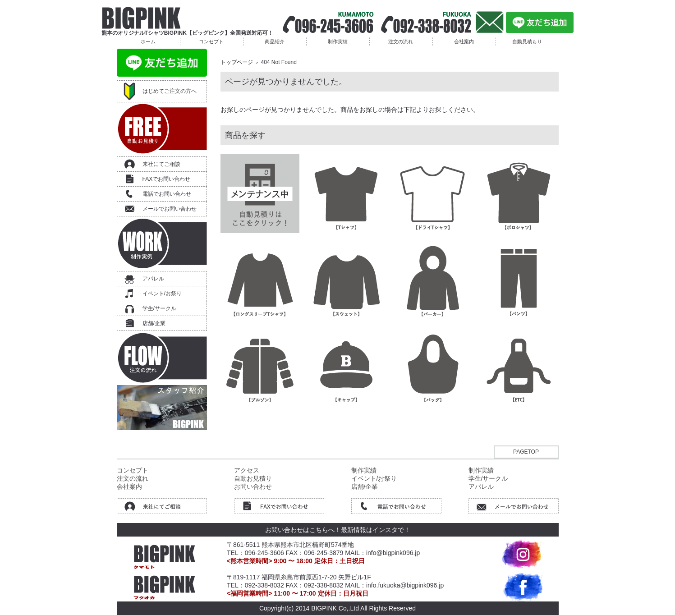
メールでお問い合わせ (169, 209)
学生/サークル (159, 308)
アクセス (246, 470)
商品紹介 (275, 41)
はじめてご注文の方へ (169, 91)
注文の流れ (400, 41)
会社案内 (464, 41)
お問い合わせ (253, 486)
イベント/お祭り (162, 293)
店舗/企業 (153, 323)
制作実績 (338, 41)
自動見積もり (527, 41)
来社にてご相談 (161, 164)
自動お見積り (253, 478)
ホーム (148, 41)
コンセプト (211, 41)
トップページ (236, 62)
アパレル (153, 278)
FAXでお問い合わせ (166, 179)
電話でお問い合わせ (166, 194)
